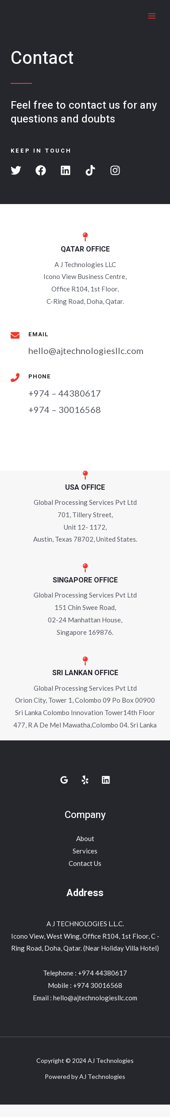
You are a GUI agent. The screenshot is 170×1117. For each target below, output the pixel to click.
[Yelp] (85, 779)
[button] (16, 170)
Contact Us (85, 863)
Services (85, 851)
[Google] (64, 779)
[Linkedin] (105, 779)
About (85, 838)
